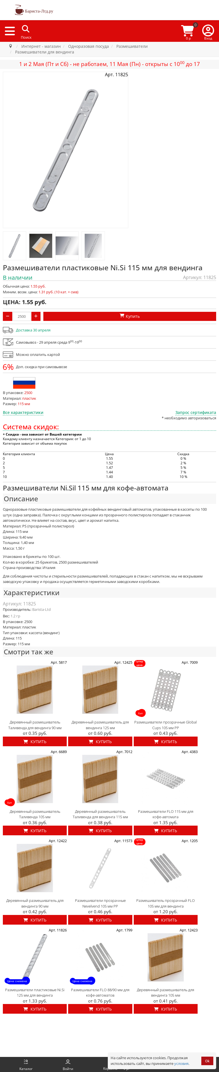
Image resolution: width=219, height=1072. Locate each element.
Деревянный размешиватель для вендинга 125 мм (100, 725)
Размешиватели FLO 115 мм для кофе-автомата (165, 814)
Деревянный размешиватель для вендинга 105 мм (165, 992)
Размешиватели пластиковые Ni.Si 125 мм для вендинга (34, 992)
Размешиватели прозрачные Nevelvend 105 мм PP (100, 903)
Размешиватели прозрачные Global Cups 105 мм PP (165, 725)
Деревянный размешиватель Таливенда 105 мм (35, 814)
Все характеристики (23, 412)
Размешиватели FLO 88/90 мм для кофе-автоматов (100, 992)
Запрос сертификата (195, 412)
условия (181, 1063)
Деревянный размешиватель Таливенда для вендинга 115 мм (100, 814)
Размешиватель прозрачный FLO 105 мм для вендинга (165, 903)
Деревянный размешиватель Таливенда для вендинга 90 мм (35, 725)
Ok (207, 1061)
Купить (34, 741)
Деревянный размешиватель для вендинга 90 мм (35, 903)
